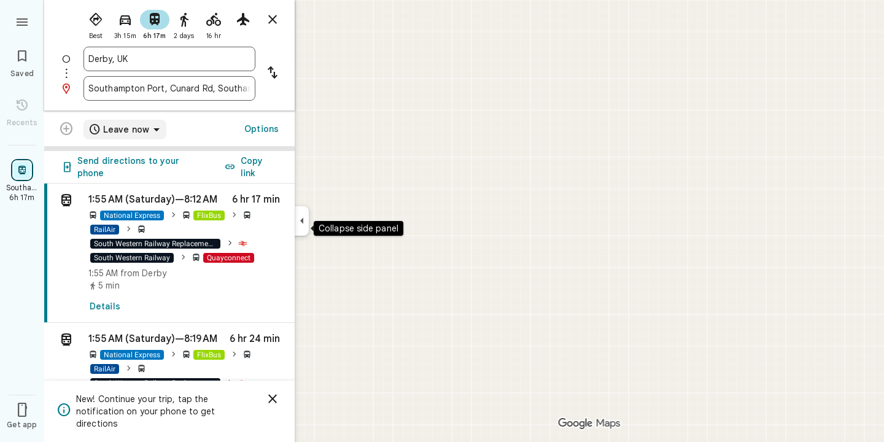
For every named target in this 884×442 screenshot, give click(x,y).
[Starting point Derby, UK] (169, 59)
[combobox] (169, 59)
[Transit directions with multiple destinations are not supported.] (66, 130)
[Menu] (22, 21)
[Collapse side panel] (302, 221)
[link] (169, 253)
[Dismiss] (272, 399)
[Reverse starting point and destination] (272, 73)
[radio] (95, 23)
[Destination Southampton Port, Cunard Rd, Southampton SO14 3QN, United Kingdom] (169, 88)
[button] (169, 370)
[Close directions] (272, 19)
